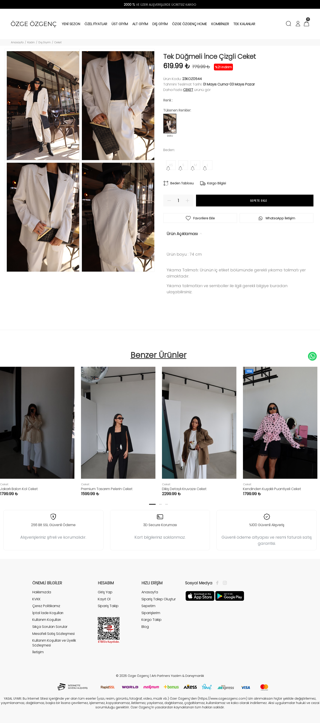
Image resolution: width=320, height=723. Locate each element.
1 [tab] (152, 504)
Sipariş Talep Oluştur (158, 599)
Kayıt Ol (104, 599)
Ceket (58, 42)
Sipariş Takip (108, 605)
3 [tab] (166, 504)
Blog (145, 626)
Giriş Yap (105, 592)
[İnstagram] (224, 583)
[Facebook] (218, 583)
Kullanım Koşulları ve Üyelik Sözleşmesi (54, 643)
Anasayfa (17, 42)
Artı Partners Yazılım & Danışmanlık (177, 676)
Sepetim (148, 605)
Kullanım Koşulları (46, 619)
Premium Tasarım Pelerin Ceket (106, 488)
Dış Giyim (44, 42)
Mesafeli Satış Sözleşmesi (53, 633)
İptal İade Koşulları (47, 612)
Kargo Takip (151, 619)
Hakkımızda (41, 592)
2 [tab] (160, 504)
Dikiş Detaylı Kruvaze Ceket (184, 488)
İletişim (38, 652)
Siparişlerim (150, 612)
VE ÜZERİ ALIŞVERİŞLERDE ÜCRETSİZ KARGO (160, 4)
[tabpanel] (118, 427)
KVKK (36, 599)
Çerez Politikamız (46, 605)
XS (171, 165)
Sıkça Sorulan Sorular (49, 626)
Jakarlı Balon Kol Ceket (19, 488)
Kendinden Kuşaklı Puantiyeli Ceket (272, 488)
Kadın (31, 42)
